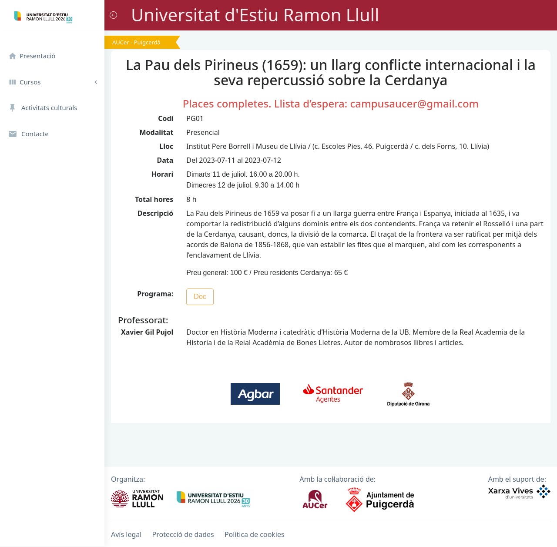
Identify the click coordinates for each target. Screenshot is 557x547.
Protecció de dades (183, 534)
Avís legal (126, 534)
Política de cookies (255, 534)
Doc (200, 296)
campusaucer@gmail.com (414, 103)
